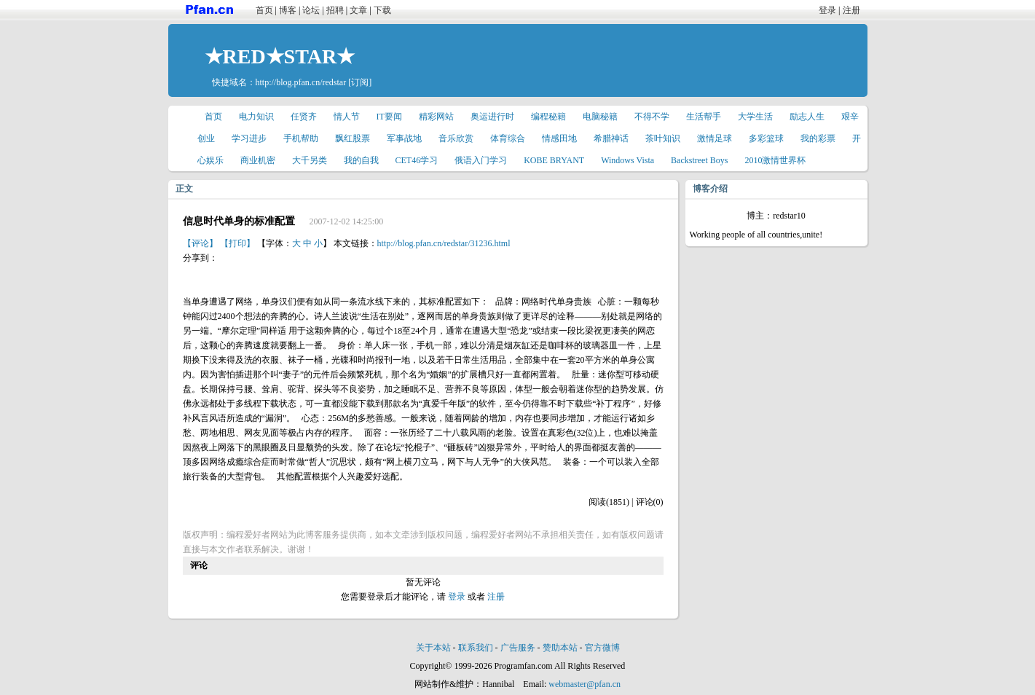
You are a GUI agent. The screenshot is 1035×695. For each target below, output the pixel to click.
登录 (827, 10)
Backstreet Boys (699, 160)
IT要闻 (389, 116)
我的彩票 (817, 138)
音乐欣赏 (455, 138)
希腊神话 (611, 138)
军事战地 (404, 138)
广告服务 (517, 648)
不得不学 (651, 116)
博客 (287, 10)
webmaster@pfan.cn (584, 684)
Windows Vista (627, 160)
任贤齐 (304, 116)
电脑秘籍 (600, 116)
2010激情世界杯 (775, 160)
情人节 (347, 116)
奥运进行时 (492, 116)
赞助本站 (560, 648)
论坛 (311, 10)
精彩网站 (436, 116)
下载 (382, 10)
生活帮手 (703, 116)
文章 (358, 10)
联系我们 (475, 648)
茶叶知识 (662, 138)
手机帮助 (300, 138)
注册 (851, 10)
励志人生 (807, 116)
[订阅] (359, 82)
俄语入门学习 (480, 160)
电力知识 (256, 116)
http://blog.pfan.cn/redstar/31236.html (444, 243)
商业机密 (257, 160)
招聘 (335, 10)
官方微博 (602, 648)
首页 (264, 10)
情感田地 (559, 138)
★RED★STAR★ (280, 56)
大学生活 (755, 116)
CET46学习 (416, 160)
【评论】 (200, 243)
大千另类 (309, 160)
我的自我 (361, 160)
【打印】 (237, 243)
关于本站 (433, 648)
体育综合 (507, 138)
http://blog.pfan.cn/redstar (301, 82)
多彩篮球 (766, 138)
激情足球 (714, 138)
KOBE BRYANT (554, 160)
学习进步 (249, 138)
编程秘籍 (548, 116)
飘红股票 (352, 138)
